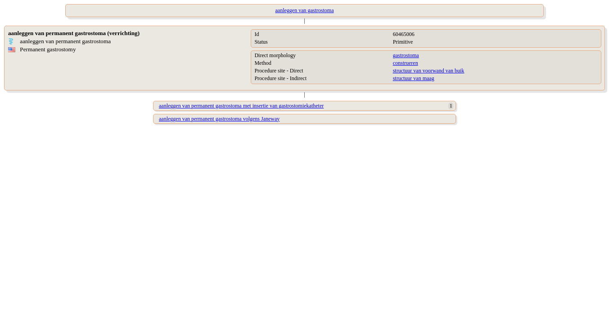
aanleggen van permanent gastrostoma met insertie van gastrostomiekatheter (241, 106)
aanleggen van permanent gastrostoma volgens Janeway (219, 119)
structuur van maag (413, 78)
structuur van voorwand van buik (429, 71)
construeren (405, 63)
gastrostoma (406, 55)
